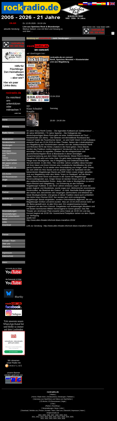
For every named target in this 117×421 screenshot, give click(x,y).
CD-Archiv (43, 401)
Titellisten (70, 397)
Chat (52, 404)
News (56, 408)
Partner (48, 406)
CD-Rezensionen (54, 401)
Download (24, 410)
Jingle (63, 401)
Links (61, 408)
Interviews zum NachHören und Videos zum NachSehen (53, 399)
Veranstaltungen (47, 408)
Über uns (59, 410)
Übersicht (67, 410)
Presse (41, 410)
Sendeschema (52, 397)
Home (34, 397)
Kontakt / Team (50, 410)
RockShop (55, 406)
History (52, 394)
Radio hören (41, 397)
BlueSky (13, 296)
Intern (82, 410)
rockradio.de (53, 392)
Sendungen (62, 397)
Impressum (75, 410)
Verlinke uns (33, 410)
